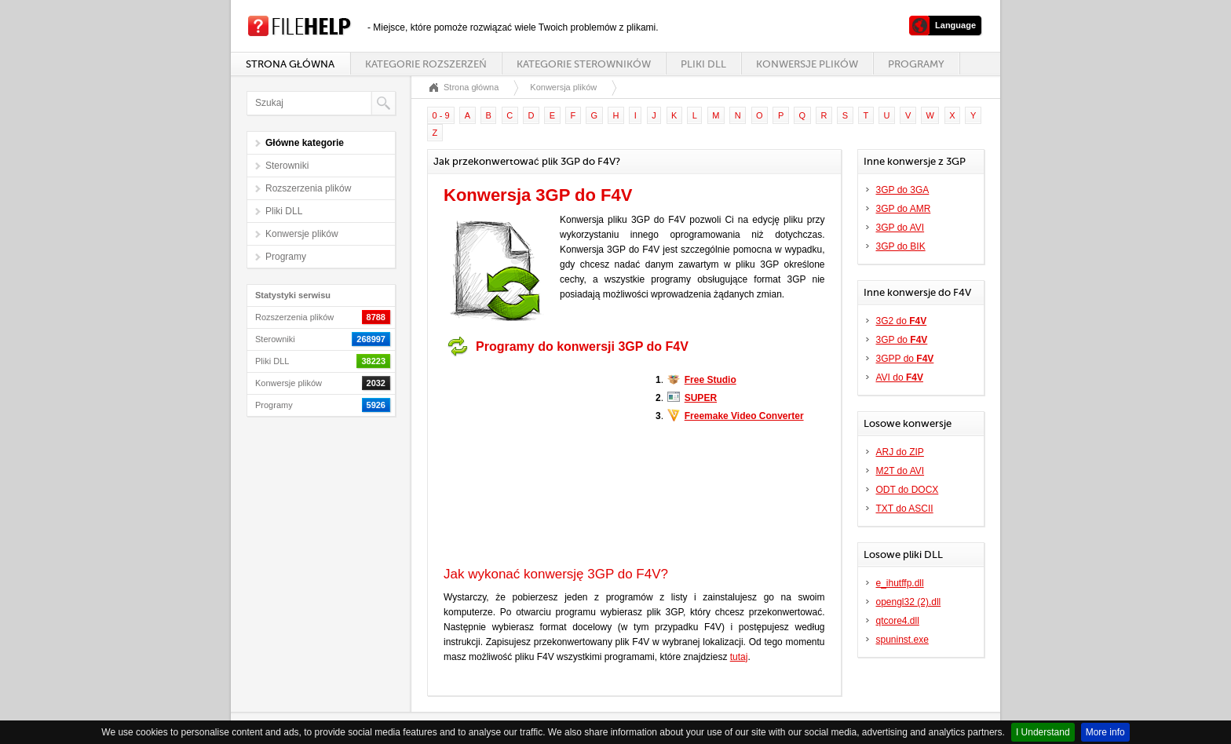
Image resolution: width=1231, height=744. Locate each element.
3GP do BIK (901, 246)
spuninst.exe (902, 639)
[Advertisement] (542, 461)
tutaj (739, 656)
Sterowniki (287, 165)
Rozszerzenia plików (308, 188)
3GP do (902, 339)
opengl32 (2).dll (908, 601)
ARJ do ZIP (900, 452)
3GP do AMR (903, 208)
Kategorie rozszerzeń (425, 64)
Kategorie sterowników (584, 64)
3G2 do (901, 320)
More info (1105, 732)
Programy (916, 64)
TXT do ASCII (904, 508)
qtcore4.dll (897, 620)
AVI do (899, 377)
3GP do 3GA (903, 189)
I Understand (1043, 732)
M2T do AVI (900, 470)
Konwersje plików (807, 64)
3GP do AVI (900, 227)
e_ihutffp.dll (900, 583)
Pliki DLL (703, 64)
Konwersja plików (563, 87)
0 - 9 (441, 115)
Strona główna (290, 64)
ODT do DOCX (907, 489)
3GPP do (905, 358)
